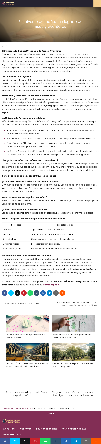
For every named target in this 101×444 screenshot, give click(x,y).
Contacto (26, 429)
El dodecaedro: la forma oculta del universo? (23, 303)
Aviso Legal (9, 429)
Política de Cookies (46, 429)
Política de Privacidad (74, 429)
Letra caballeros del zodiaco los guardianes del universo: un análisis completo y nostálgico (77, 303)
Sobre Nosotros (12, 434)
